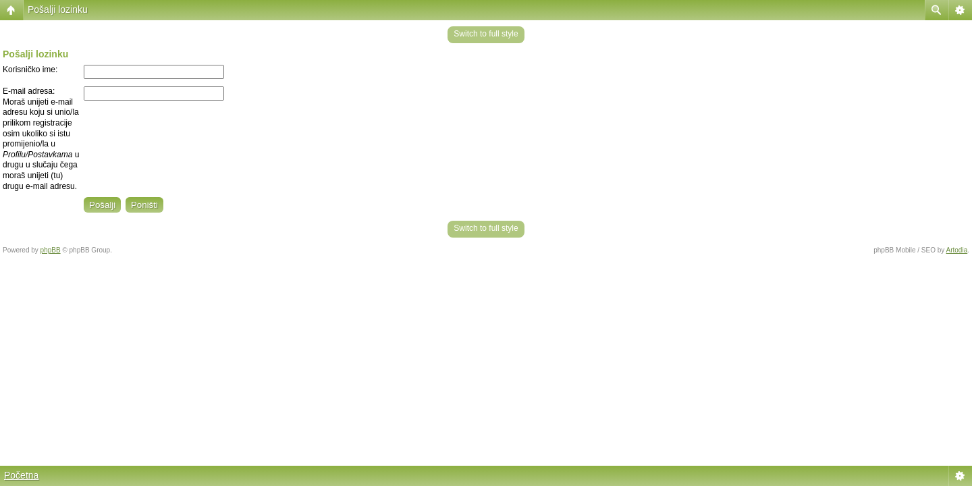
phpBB (50, 250)
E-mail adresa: (29, 91)
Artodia (957, 250)
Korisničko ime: (30, 69)
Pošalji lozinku (58, 9)
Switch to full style (486, 33)
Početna (21, 475)
